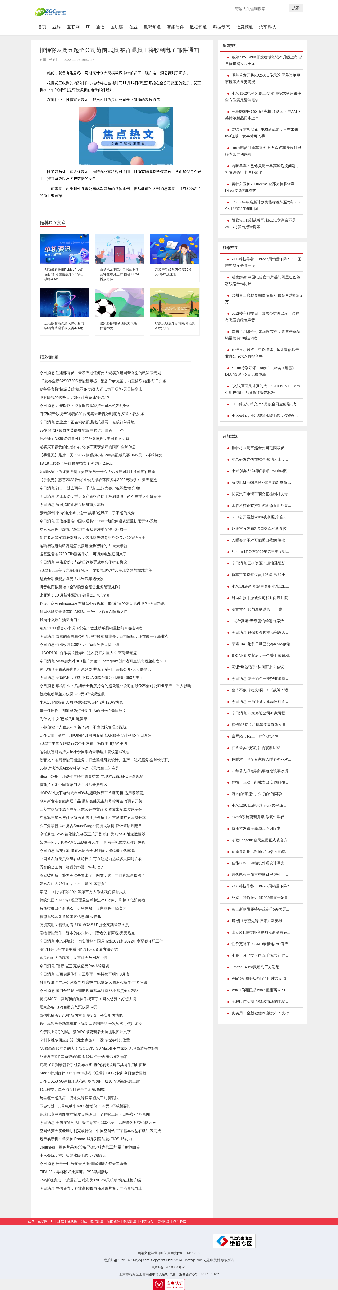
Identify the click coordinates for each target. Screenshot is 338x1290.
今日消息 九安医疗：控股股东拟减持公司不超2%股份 (84, 406)
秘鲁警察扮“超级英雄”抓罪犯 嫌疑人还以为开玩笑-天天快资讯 (91, 389)
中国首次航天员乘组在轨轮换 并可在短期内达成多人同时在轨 (91, 859)
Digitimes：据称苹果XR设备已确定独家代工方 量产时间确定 (90, 1147)
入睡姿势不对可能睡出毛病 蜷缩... (260, 540)
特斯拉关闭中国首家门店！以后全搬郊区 (73, 785)
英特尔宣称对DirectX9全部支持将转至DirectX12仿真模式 (260, 187)
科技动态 (221, 27)
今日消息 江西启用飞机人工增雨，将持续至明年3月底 (84, 974)
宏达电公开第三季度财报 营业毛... (260, 875)
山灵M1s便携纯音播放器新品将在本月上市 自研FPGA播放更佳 (119, 274)
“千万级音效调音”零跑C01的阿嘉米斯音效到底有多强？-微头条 (92, 414)
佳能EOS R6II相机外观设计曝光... (259, 863)
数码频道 (152, 27)
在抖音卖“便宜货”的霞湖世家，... (259, 748)
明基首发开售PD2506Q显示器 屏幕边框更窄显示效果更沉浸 (262, 78)
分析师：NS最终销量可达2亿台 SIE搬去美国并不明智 (84, 439)
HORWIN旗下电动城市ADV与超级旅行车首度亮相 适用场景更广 (93, 793)
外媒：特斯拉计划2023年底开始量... (261, 898)
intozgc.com (194, 1260)
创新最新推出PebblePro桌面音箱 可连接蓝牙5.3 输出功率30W (64, 274)
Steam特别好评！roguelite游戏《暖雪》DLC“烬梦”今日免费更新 (93, 1073)
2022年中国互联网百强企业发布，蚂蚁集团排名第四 (83, 744)
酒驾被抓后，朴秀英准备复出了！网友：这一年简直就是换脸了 (92, 875)
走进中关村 (212, 1260)
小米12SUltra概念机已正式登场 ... (259, 805)
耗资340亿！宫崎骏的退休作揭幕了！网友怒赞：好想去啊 (88, 999)
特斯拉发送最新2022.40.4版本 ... (258, 828)
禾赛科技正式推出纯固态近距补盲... (261, 506)
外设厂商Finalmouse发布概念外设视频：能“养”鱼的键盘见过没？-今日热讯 (102, 603)
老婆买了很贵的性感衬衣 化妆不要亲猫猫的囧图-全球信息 (88, 447)
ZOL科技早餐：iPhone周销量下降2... (262, 886)
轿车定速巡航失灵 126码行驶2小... (260, 575)
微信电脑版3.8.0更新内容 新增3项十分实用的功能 (81, 1015)
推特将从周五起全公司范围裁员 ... (260, 448)
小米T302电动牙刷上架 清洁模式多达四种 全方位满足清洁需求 (263, 96)
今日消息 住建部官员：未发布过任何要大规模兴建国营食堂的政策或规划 (100, 373)
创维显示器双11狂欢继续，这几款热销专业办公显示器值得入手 (92, 538)
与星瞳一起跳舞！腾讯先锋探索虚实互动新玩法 (79, 1098)
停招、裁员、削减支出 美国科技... (260, 782)
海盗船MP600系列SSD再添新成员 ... (261, 482)
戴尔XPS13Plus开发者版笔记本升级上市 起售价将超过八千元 (263, 60)
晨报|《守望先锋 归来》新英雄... (258, 921)
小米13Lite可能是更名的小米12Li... (260, 586)
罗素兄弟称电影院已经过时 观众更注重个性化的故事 (83, 529)
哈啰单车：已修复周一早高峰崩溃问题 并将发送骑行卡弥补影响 (262, 169)
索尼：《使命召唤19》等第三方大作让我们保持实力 (83, 892)
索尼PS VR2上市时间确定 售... (257, 736)
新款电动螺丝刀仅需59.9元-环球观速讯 (72, 694)
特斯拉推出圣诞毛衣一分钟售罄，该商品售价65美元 (83, 908)
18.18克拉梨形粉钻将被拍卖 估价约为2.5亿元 (78, 463)
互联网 (73, 27)
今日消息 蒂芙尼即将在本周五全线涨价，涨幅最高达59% (87, 851)
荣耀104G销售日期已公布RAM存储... (262, 644)
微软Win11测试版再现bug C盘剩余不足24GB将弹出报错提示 (260, 223)
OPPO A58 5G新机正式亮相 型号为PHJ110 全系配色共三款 (90, 1081)
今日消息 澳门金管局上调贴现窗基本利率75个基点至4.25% (89, 991)
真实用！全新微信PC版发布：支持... (262, 1013)
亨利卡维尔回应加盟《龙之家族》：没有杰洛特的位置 (85, 1040)
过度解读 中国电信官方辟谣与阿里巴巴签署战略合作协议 (262, 280)
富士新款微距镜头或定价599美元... (260, 909)
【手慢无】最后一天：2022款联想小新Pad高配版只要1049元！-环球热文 (101, 455)
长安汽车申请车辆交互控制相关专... (261, 494)
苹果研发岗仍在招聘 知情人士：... (260, 459)
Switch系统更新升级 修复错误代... (259, 817)
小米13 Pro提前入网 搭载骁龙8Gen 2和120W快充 (81, 702)
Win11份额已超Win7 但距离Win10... (261, 990)
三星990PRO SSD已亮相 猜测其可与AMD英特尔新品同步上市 (262, 114)
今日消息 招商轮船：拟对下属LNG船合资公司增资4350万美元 (91, 678)
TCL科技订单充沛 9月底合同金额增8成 (72, 1090)
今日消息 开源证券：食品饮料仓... (260, 702)
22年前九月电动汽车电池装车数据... (261, 771)
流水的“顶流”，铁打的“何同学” (257, 794)
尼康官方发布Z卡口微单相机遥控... (261, 529)
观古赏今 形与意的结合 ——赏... (258, 609)
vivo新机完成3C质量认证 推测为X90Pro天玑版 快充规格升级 (90, 1180)
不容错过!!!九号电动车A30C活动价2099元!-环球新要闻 (85, 1106)
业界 (56, 27)
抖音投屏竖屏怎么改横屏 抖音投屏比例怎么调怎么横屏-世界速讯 (93, 982)
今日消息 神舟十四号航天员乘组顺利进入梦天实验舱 (83, 1164)
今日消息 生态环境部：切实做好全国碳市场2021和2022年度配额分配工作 (101, 941)
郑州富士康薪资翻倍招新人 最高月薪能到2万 (263, 298)
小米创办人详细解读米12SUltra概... (261, 471)
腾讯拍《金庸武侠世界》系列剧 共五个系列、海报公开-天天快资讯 (95, 669)
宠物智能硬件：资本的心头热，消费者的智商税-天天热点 (87, 933)
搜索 (296, 8)
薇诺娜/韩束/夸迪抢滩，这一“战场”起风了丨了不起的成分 (87, 513)
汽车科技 (267, 27)
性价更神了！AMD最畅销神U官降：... (263, 944)
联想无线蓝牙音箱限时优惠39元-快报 (70, 917)
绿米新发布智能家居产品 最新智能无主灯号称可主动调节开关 (91, 801)
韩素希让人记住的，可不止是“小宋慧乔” (73, 884)
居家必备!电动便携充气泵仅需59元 (68, 1007)
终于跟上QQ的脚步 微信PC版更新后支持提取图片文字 (85, 1032)
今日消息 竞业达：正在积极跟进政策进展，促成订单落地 (87, 422)
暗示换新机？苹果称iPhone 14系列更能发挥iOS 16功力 (86, 1139)
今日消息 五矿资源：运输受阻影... (260, 563)
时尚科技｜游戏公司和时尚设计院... (261, 598)
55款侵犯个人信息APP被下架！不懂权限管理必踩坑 (83, 727)
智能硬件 (175, 27)
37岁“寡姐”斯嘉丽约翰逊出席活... (259, 621)
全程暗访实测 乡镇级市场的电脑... (260, 1002)
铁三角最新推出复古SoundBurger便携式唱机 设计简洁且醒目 (91, 826)
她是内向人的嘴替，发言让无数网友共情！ (75, 958)
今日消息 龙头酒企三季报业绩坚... (260, 679)
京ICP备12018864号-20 (169, 1267)
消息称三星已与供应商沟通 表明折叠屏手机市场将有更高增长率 (93, 818)
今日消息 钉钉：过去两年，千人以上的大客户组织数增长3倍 (90, 488)
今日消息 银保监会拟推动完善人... (260, 632)
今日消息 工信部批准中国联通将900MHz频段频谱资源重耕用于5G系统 (98, 521)
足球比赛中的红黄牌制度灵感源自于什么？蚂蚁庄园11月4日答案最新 (97, 472)
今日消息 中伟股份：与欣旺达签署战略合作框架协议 (83, 562)
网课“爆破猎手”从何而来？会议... (259, 667)
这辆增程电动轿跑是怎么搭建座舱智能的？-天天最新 (83, 546)
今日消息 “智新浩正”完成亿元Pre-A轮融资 (74, 966)
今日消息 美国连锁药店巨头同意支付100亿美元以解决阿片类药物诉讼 (98, 1123)
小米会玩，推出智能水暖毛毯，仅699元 (73, 1155)
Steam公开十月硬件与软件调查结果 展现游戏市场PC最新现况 (91, 776)
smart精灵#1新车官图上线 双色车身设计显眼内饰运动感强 (263, 151)
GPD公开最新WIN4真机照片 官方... (261, 517)
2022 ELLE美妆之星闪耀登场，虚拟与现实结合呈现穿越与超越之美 (96, 570)
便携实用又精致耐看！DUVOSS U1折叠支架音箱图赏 (84, 925)
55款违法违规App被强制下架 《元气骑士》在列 (79, 768)
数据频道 (198, 27)
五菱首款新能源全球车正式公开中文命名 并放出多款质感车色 (91, 809)
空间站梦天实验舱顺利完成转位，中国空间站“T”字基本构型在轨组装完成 (100, 1131)
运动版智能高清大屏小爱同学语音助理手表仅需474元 (84, 752)
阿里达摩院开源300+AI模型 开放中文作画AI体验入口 (84, 612)
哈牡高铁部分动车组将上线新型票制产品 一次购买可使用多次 (91, 1024)
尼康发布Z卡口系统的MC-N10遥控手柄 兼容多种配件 (84, 1057)
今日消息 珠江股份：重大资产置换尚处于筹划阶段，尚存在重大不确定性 (100, 496)
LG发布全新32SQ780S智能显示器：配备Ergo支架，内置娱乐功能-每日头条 (103, 381)
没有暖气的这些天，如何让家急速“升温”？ (75, 397)
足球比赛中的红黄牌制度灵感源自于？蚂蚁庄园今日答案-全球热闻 (95, 1114)
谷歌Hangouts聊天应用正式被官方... (261, 840)
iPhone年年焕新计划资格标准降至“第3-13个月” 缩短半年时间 (262, 205)
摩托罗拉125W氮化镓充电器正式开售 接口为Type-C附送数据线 (92, 834)
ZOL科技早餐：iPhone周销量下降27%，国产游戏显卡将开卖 (263, 262)
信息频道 (244, 27)
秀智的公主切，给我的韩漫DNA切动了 (72, 867)
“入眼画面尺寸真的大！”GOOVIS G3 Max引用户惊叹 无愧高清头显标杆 (99, 1048)
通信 (100, 27)
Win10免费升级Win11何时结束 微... (260, 978)
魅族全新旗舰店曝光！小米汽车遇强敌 (72, 579)
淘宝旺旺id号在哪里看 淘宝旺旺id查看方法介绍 (79, 949)
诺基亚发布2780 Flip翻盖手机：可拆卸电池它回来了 (83, 554)
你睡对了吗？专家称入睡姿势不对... (261, 759)
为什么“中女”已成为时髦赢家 (63, 719)
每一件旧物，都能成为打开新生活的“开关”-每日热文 (83, 711)
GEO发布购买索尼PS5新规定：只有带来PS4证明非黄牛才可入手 (261, 133)
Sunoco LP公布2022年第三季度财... (260, 552)
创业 (133, 27)
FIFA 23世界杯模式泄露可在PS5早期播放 (74, 1172)
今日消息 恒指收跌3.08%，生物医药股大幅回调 (79, 645)
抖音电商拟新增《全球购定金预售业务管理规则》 (81, 587)
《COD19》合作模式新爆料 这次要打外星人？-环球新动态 (88, 653)
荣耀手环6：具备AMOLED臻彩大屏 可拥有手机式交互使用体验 (92, 842)
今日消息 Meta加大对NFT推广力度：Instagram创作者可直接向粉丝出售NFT (103, 661)
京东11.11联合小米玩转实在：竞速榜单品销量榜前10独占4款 (91, 628)
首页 (43, 26)
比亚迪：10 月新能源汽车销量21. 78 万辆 (74, 595)
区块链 (116, 27)
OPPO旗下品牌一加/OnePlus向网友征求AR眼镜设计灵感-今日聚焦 (96, 735)
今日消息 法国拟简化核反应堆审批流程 (72, 505)
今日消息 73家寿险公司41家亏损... (260, 713)
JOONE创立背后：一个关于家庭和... (262, 655)
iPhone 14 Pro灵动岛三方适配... (257, 967)
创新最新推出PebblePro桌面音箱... (260, 852)
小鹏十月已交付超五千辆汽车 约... (260, 955)
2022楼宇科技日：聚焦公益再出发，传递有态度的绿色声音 (262, 316)
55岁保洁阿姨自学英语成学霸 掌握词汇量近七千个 (82, 430)
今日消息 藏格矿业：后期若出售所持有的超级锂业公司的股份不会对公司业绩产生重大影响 (115, 686)
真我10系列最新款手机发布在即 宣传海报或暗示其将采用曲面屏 (93, 1065)
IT (88, 27)
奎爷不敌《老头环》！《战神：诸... (261, 690)
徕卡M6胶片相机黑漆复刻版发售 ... (261, 725)
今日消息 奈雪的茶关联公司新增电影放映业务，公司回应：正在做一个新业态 (104, 636)
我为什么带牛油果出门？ (60, 620)
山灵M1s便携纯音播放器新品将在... (261, 932)
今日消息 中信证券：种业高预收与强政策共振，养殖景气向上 (91, 1188)
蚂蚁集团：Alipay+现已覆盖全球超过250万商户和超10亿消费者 (92, 900)
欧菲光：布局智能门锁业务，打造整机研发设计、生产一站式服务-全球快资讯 (104, 760)
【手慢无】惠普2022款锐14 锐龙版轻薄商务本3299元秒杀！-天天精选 (98, 480)
